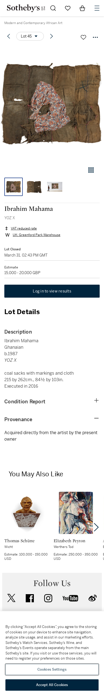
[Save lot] (83, 37)
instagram (48, 598)
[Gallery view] (91, 170)
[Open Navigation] (97, 8)
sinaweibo (93, 598)
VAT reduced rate (24, 228)
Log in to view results (52, 291)
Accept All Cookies (52, 685)
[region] (52, 653)
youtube (70, 598)
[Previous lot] (8, 36)
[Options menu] (30, 36)
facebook (30, 598)
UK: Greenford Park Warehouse (36, 235)
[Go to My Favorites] (67, 8)
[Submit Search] (53, 8)
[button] (52, 103)
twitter (11, 598)
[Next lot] (51, 36)
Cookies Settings (52, 669)
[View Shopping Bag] (82, 8)
